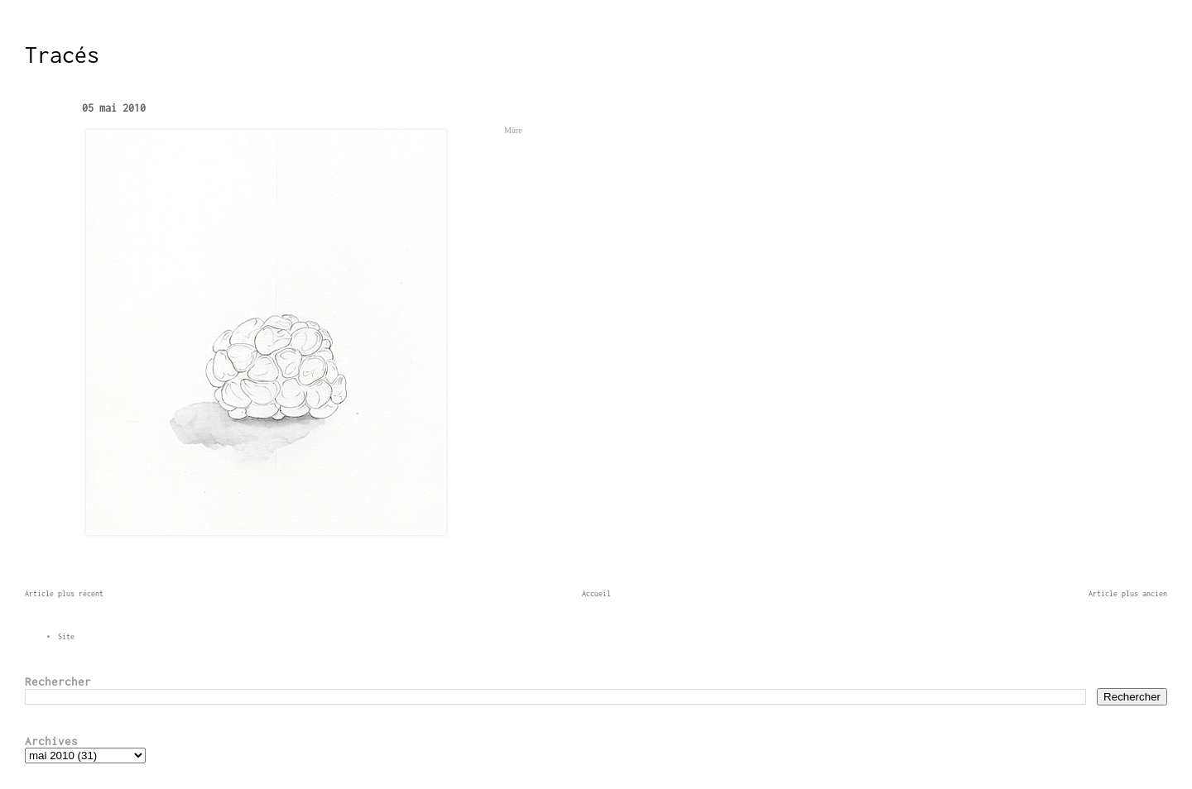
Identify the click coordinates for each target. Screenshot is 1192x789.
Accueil (596, 593)
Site (66, 636)
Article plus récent (64, 593)
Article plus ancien (1128, 593)
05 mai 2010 (114, 108)
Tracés (62, 54)
